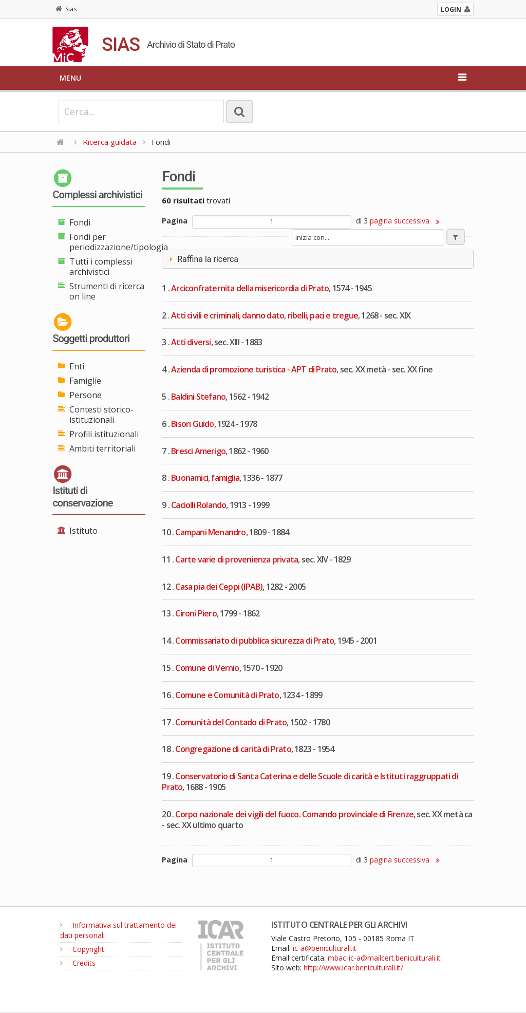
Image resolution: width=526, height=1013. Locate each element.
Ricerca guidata (110, 142)
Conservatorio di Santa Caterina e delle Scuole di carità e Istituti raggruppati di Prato (310, 782)
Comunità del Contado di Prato (231, 722)
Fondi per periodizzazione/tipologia (118, 242)
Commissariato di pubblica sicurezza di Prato (254, 640)
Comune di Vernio (207, 667)
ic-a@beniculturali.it (324, 948)
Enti (76, 366)
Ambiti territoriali (102, 448)
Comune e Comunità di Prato (227, 695)
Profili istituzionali (104, 434)
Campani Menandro (210, 532)
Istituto (83, 530)
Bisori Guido (192, 423)
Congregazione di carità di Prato (233, 749)
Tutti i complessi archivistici (101, 266)
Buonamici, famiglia (205, 477)
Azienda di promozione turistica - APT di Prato (253, 369)
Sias (66, 9)
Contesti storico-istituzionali (101, 414)
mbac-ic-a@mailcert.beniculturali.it (384, 958)
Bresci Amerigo (198, 451)
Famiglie (85, 380)
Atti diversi (191, 342)
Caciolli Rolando (198, 505)
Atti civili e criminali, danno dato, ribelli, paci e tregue (264, 315)
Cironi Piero (195, 613)
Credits (78, 963)
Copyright (82, 949)
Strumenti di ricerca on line (106, 291)
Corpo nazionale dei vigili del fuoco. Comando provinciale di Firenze (294, 814)
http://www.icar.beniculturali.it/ (353, 967)
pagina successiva (405, 221)
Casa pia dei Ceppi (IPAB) (218, 586)
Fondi (79, 222)
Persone (85, 395)
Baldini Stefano (198, 396)
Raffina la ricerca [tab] (202, 259)
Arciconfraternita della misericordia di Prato (250, 288)
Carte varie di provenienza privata (236, 559)
